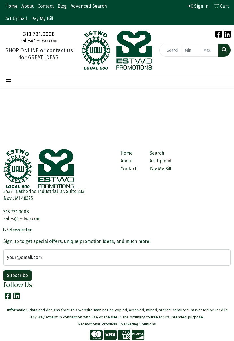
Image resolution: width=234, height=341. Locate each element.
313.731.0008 (39, 34)
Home (11, 6)
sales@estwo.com (39, 40)
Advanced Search (89, 6)
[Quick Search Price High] (209, 50)
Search (157, 153)
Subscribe (17, 275)
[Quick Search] (170, 50)
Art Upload (16, 18)
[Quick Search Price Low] (191, 50)
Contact (46, 6)
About (27, 6)
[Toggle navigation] (9, 81)
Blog (62, 6)
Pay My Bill (42, 18)
